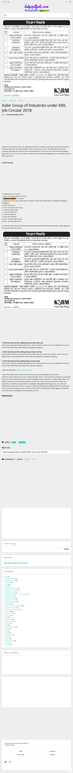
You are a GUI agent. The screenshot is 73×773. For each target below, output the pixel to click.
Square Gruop (9, 635)
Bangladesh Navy (10, 598)
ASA (6, 576)
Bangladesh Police (10, 600)
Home (4, 101)
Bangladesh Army (10, 592)
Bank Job (7, 604)
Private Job (12, 101)
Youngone (8, 644)
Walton (7, 642)
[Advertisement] (18, 131)
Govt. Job (7, 611)
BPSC (6, 584)
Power (7, 629)
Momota (7, 623)
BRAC (6, 586)
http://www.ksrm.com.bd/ (24, 370)
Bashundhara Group (10, 608)
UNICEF (7, 639)
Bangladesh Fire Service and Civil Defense (16, 594)
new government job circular (15, 563)
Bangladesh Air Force (11, 588)
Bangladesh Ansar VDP (11, 590)
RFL (6, 631)
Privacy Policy (20, 754)
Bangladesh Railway (10, 602)
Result (6, 633)
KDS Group (8, 615)
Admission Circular (10, 580)
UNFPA (7, 637)
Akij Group (8, 582)
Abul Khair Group (10, 578)
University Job (9, 640)
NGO (6, 625)
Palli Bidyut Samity (10, 627)
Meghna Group (9, 621)
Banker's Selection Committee (13, 606)
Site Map (52, 754)
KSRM (20, 101)
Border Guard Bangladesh (12, 609)
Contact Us (52, 751)
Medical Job (8, 619)
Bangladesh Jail (9, 596)
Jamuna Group (9, 613)
